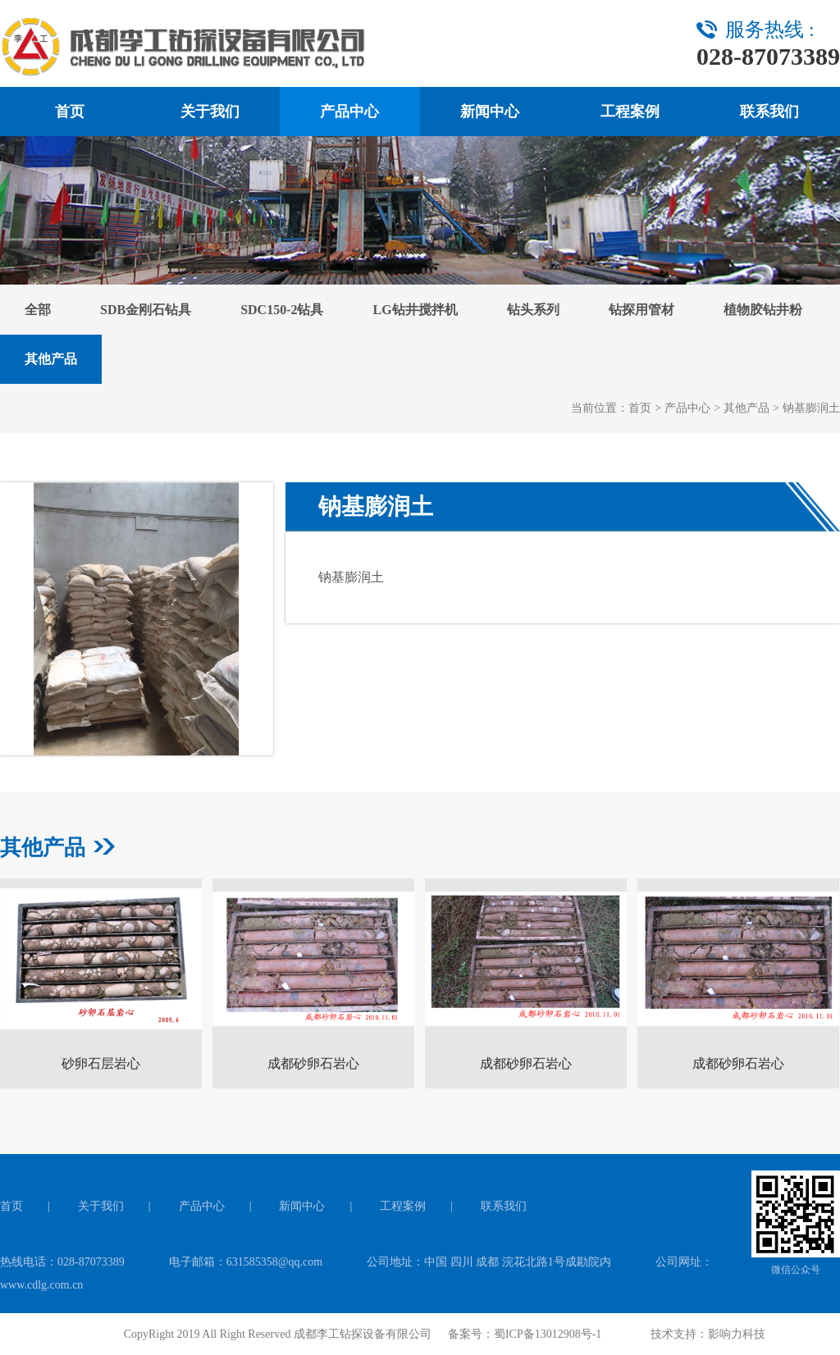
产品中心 (349, 111)
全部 (38, 310)
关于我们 (210, 111)
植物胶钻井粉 (763, 310)
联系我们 (769, 111)
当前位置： (599, 408)
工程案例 (630, 111)
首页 (69, 111)
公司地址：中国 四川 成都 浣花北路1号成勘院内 (489, 1262)
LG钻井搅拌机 (414, 310)
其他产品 (51, 359)
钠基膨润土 (811, 408)
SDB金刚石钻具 (145, 310)
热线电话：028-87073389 (62, 1262)
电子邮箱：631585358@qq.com (246, 1262)
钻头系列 (533, 310)
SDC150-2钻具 (281, 310)
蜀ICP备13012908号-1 (547, 1334)
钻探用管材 (641, 310)
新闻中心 (489, 111)
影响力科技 (736, 1334)
